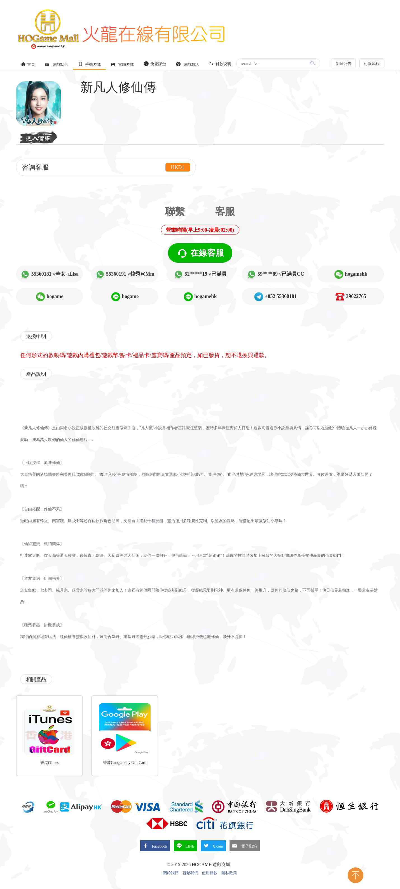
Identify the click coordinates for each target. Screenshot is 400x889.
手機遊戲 (89, 64)
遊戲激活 (187, 64)
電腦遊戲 (122, 64)
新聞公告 (343, 64)
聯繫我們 (190, 873)
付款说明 (220, 63)
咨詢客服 (106, 167)
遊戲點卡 (56, 64)
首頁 (28, 64)
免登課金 (155, 63)
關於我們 (171, 873)
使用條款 (209, 873)
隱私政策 (229, 873)
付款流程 (372, 64)
